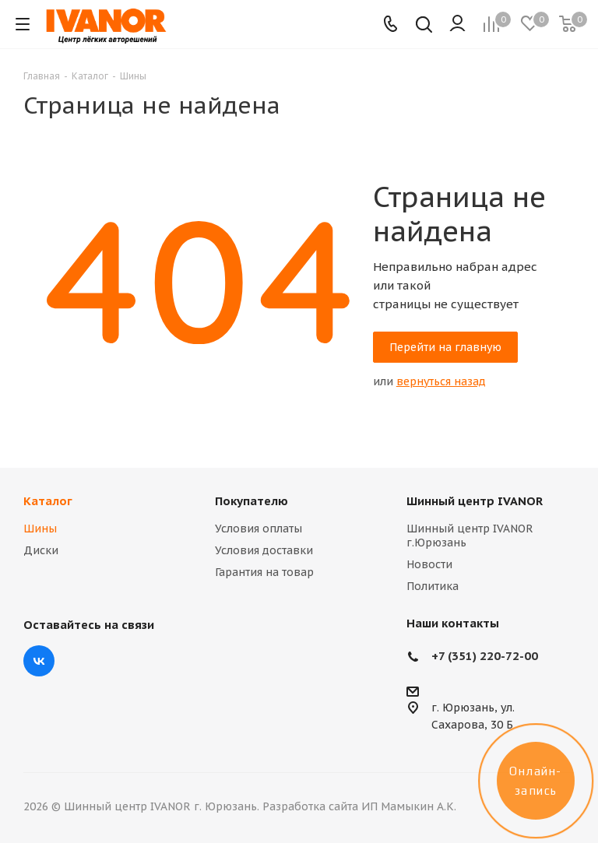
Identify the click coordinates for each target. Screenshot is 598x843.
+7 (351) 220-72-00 (484, 655)
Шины (40, 529)
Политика (432, 586)
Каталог (47, 501)
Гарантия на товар (264, 572)
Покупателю (251, 501)
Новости (429, 564)
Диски (40, 550)
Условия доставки (264, 550)
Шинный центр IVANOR (474, 501)
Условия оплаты (258, 529)
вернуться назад (441, 381)
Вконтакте (39, 660)
